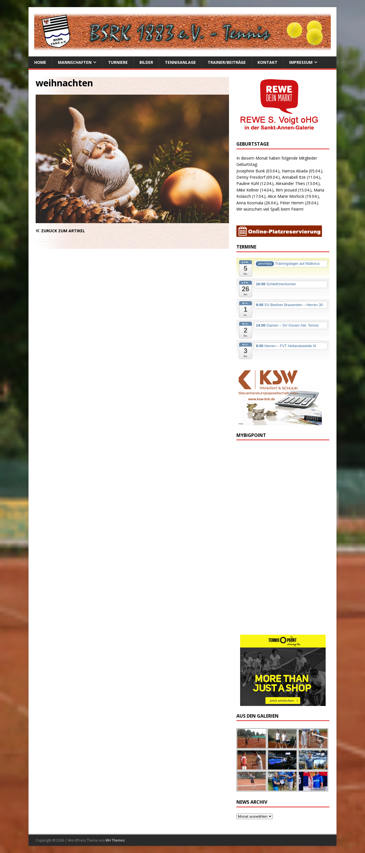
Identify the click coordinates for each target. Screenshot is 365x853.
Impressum (301, 62)
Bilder (146, 62)
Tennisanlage (180, 62)
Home (40, 62)
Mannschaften (75, 62)
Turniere (118, 62)
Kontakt (267, 62)
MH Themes (115, 840)
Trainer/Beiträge (227, 62)
